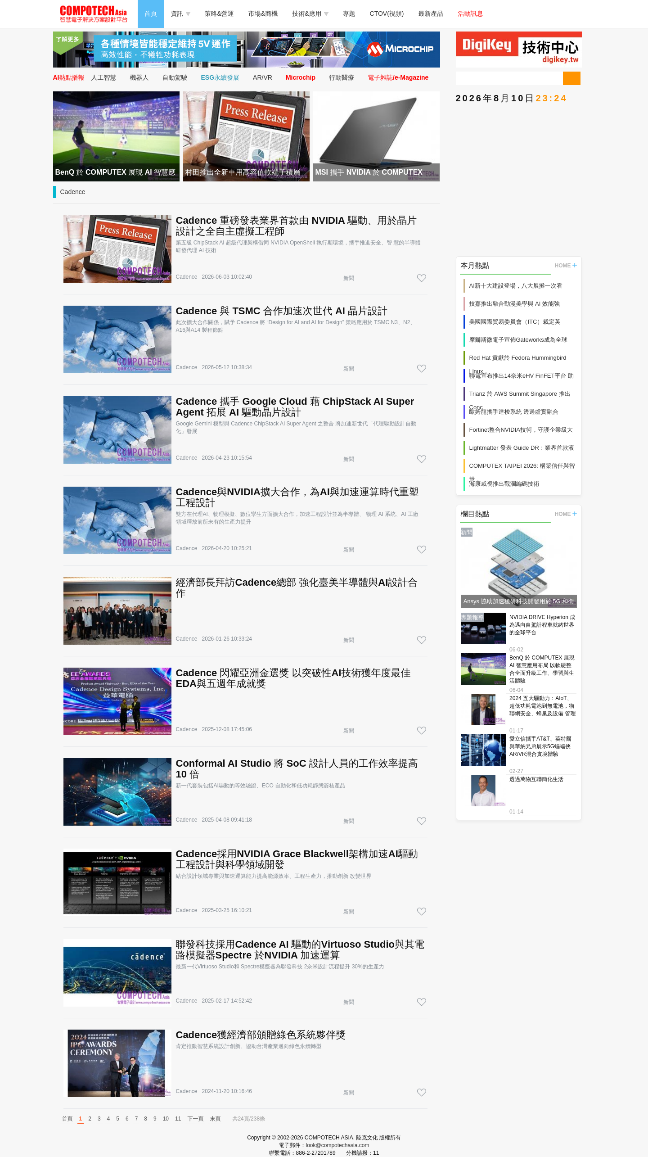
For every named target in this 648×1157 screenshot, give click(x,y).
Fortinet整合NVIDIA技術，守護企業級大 (521, 429)
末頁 (215, 1119)
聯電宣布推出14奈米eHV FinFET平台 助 (521, 375)
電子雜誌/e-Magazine (398, 77)
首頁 (150, 13)
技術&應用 (310, 13)
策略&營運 (219, 13)
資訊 (180, 13)
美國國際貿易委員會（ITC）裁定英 (515, 321)
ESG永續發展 (220, 77)
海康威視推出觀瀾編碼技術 (504, 483)
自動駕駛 (175, 77)
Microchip (300, 77)
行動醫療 (341, 77)
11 (178, 1119)
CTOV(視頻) (387, 13)
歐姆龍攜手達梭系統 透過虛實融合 (514, 411)
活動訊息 (470, 13)
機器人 (139, 77)
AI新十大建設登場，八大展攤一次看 (515, 285)
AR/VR (262, 77)
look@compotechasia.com (337, 1145)
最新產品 (431, 13)
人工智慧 (104, 77)
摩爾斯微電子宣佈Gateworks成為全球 (518, 339)
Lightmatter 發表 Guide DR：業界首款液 (521, 447)
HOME (566, 265)
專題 (349, 13)
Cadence (73, 191)
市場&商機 (263, 13)
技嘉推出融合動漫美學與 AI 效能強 (514, 303)
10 (166, 1119)
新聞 (348, 278)
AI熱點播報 (69, 77)
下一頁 (195, 1119)
